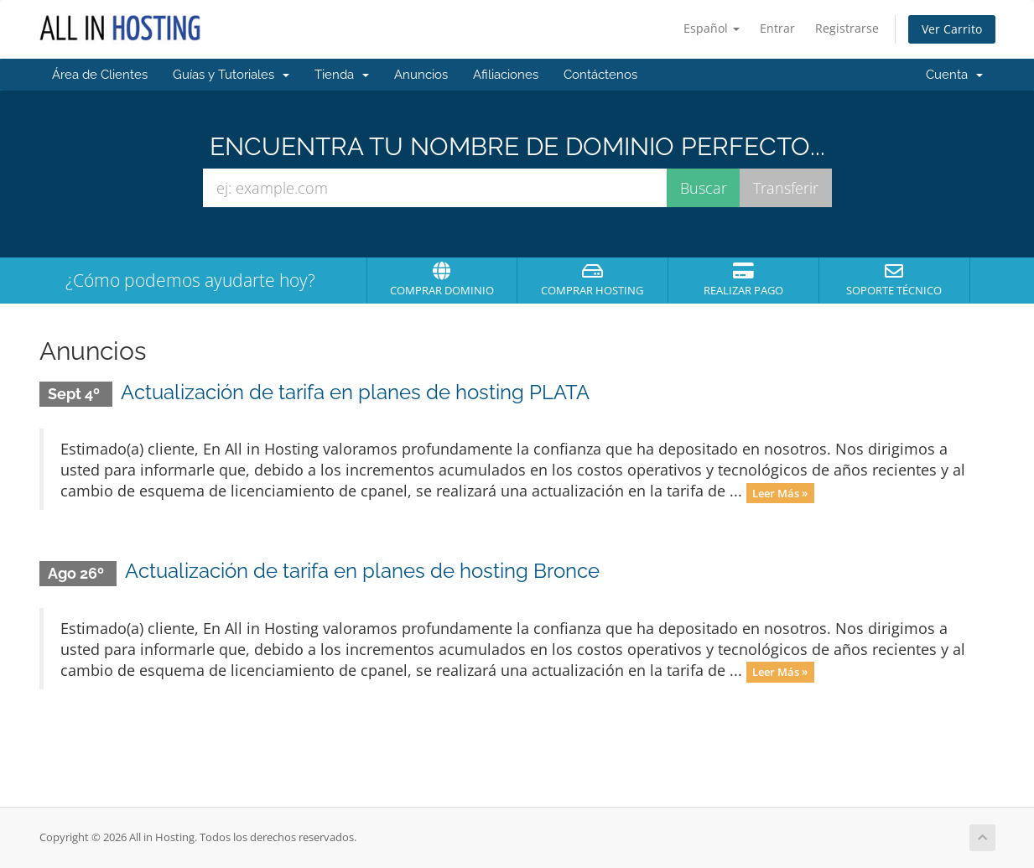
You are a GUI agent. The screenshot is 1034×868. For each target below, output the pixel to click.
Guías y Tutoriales (231, 74)
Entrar (777, 28)
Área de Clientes (100, 74)
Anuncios (421, 74)
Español (711, 28)
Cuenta (954, 74)
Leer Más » (780, 492)
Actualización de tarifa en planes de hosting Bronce (362, 571)
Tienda (341, 74)
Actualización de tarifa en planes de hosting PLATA (355, 392)
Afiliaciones (505, 74)
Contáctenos (600, 74)
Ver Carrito (952, 29)
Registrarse (847, 28)
